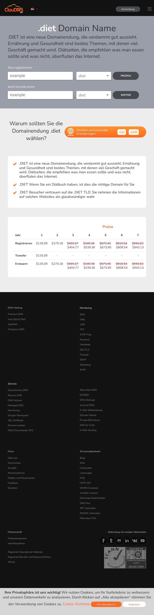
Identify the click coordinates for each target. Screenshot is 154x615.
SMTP (83, 357)
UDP (82, 323)
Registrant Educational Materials (25, 541)
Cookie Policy (64, 580)
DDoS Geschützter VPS (20, 424)
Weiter (126, 95)
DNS (82, 314)
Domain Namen (88, 410)
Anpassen (134, 604)
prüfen (126, 75)
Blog (82, 451)
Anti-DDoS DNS (16, 318)
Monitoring (85, 307)
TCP (82, 328)
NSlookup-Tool (87, 508)
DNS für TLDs (87, 419)
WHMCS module (88, 480)
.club (134, 131)
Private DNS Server (90, 415)
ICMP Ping (85, 333)
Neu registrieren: (20, 67)
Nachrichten (14, 456)
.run (122, 131)
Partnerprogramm (17, 528)
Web (82, 318)
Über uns (12, 451)
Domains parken (16, 419)
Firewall (84, 352)
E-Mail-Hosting (88, 424)
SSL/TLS (84, 347)
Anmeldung (127, 9)
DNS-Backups (87, 396)
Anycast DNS (87, 400)
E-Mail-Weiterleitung (91, 405)
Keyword (84, 338)
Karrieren (12, 480)
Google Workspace (17, 410)
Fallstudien (85, 461)
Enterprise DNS (16, 328)
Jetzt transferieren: (21, 87)
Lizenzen (40, 583)
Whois (11, 551)
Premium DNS (15, 314)
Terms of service (18, 580)
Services (12, 380)
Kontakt (12, 461)
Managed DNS (15, 400)
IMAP (82, 366)
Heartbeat (85, 342)
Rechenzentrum (16, 466)
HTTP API (85, 475)
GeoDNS (12, 323)
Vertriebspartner (16, 533)
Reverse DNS (15, 391)
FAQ (82, 470)
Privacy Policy (43, 580)
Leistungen (85, 466)
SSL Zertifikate (15, 415)
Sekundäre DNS (88, 386)
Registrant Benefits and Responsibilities (29, 546)
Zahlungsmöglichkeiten (92, 489)
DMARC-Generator (90, 504)
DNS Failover (14, 396)
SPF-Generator (87, 499)
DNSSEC (84, 391)
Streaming (85, 361)
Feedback (13, 475)
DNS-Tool (85, 494)
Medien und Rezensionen (21, 470)
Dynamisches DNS (18, 386)
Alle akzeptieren (106, 604)
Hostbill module (88, 485)
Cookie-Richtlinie (76, 604)
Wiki (82, 456)
